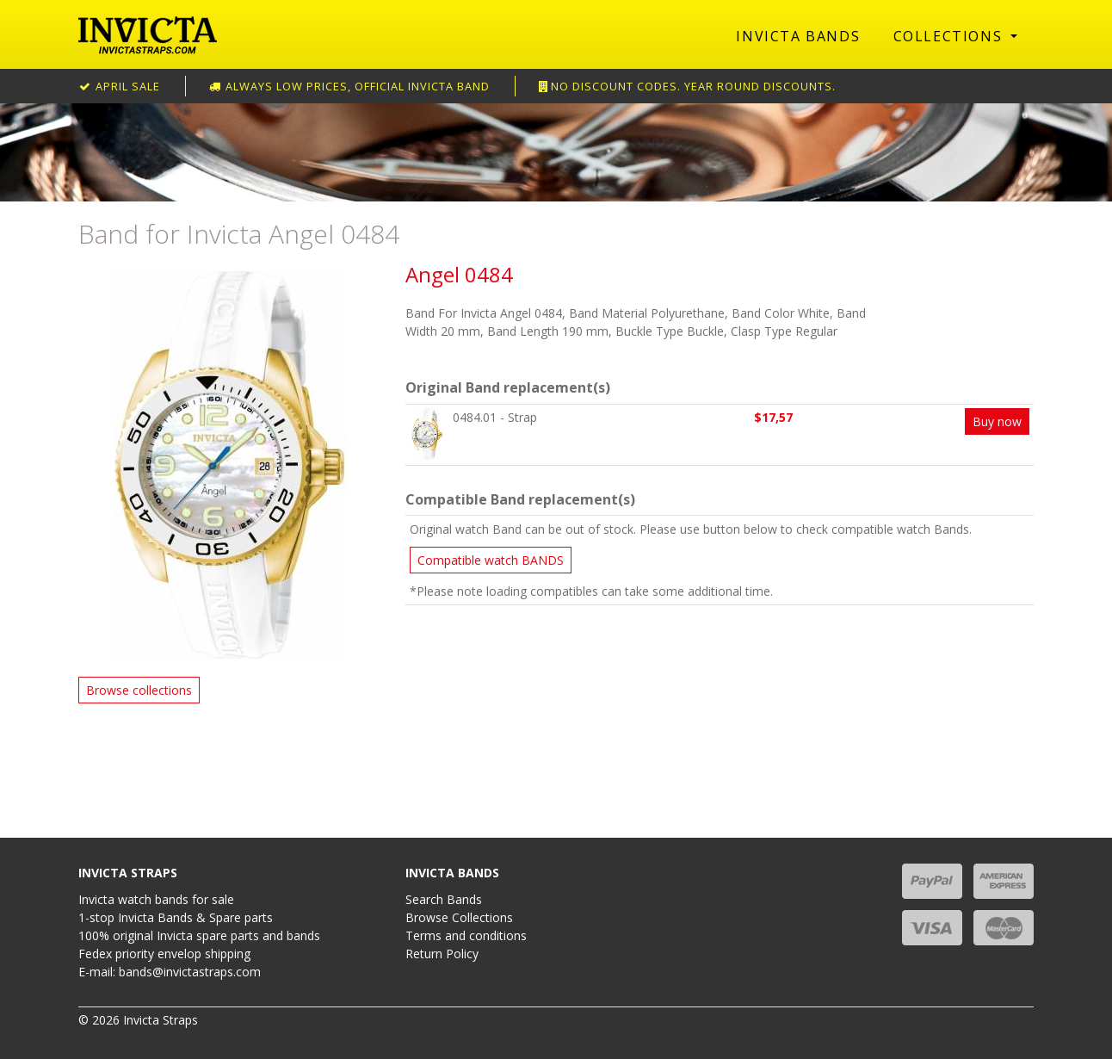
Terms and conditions (466, 935)
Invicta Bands (798, 36)
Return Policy (442, 953)
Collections (950, 36)
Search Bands (443, 899)
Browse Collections (459, 917)
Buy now (997, 421)
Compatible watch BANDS (490, 560)
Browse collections (139, 690)
